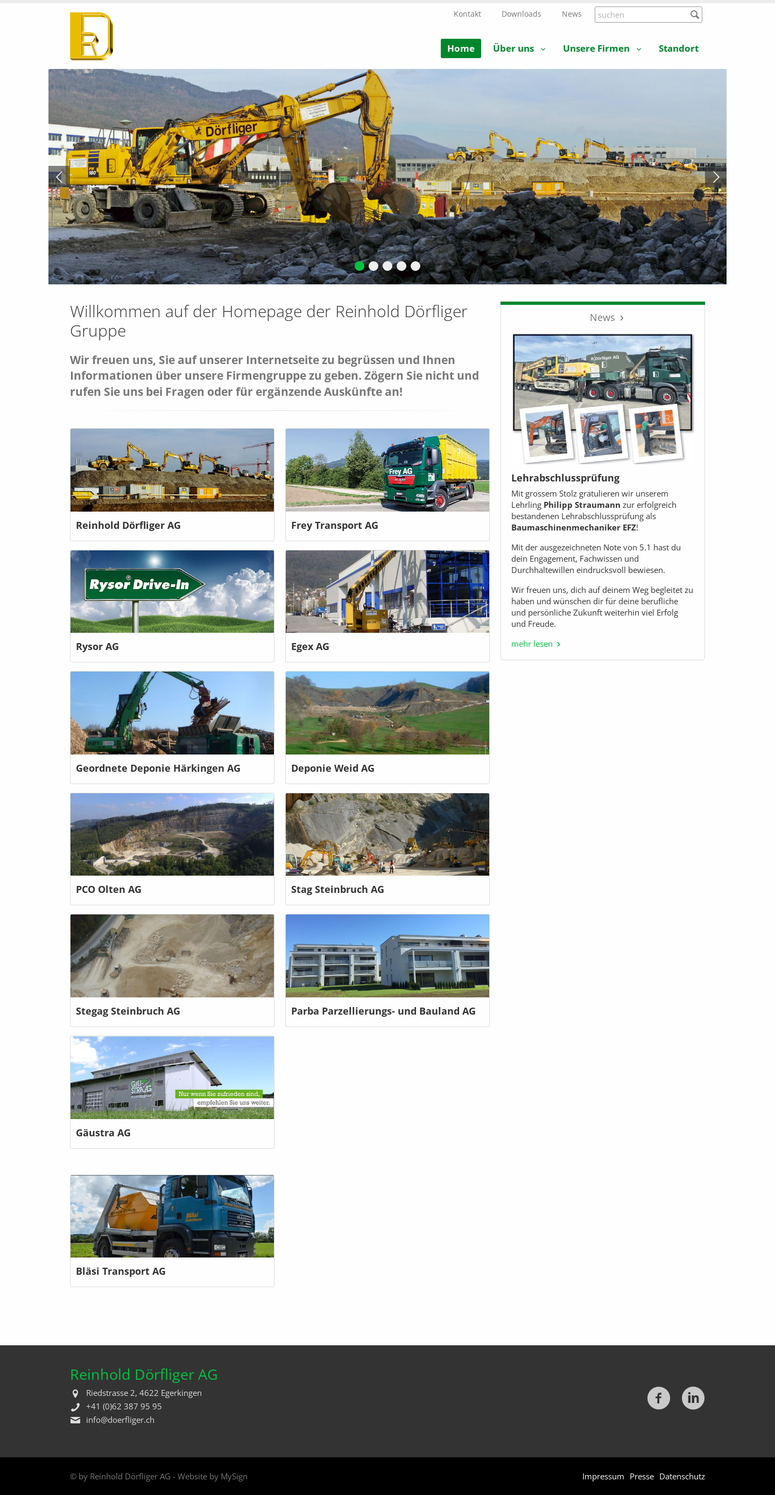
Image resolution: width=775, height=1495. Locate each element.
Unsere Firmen (596, 48)
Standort (679, 48)
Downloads (521, 14)
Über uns (513, 48)
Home (461, 48)
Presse (642, 1476)
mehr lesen (532, 643)
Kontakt (467, 14)
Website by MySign (213, 1476)
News (572, 14)
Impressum (603, 1476)
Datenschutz (682, 1476)
